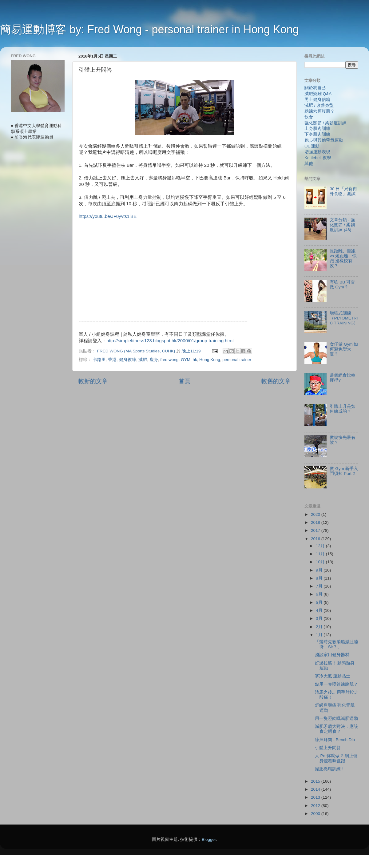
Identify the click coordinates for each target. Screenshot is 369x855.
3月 (319, 618)
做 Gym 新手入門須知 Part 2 (344, 471)
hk (194, 359)
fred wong (169, 359)
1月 (319, 634)
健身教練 (127, 359)
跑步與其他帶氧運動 (323, 140)
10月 (321, 562)
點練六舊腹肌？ (319, 111)
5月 (319, 602)
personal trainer (236, 359)
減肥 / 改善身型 (319, 105)
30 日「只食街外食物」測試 (343, 191)
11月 (321, 554)
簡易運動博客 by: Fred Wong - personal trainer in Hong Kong (149, 29)
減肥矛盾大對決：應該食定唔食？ (336, 729)
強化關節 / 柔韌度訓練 (325, 123)
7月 (319, 586)
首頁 (184, 381)
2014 (316, 789)
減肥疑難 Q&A (317, 93)
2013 (316, 797)
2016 (316, 538)
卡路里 (99, 359)
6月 (319, 594)
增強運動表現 (317, 152)
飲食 (308, 117)
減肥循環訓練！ (330, 769)
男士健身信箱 (317, 99)
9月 (319, 570)
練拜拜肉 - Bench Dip (335, 739)
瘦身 (153, 359)
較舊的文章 (276, 381)
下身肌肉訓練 (317, 134)
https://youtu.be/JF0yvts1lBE (108, 216)
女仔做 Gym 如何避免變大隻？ (344, 349)
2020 (316, 514)
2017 (316, 530)
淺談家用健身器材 (332, 654)
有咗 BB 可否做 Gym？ (342, 284)
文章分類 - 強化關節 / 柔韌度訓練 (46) (342, 225)
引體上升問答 (328, 747)
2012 (316, 805)
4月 (319, 610)
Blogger (209, 839)
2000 (316, 813)
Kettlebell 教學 (317, 157)
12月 (321, 546)
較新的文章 (93, 381)
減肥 (142, 359)
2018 (316, 522)
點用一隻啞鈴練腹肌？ (336, 684)
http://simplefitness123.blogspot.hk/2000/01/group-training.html (169, 340)
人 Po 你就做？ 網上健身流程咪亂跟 (336, 758)
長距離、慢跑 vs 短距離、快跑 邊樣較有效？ (343, 258)
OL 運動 (311, 146)
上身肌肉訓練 (317, 128)
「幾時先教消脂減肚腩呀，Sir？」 (336, 644)
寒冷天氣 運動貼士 (333, 676)
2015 (316, 781)
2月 (319, 626)
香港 (112, 359)
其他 (308, 163)
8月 (319, 578)
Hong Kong (209, 359)
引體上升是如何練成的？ (342, 409)
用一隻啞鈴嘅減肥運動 (336, 718)
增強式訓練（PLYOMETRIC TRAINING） (344, 318)
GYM (185, 359)
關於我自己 (315, 88)
